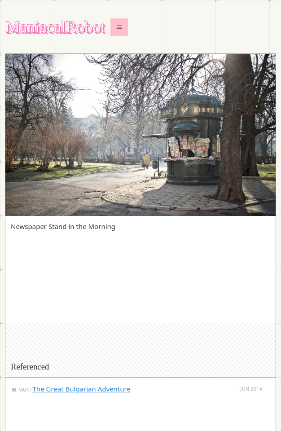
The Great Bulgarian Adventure (82, 388)
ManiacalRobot (55, 27)
